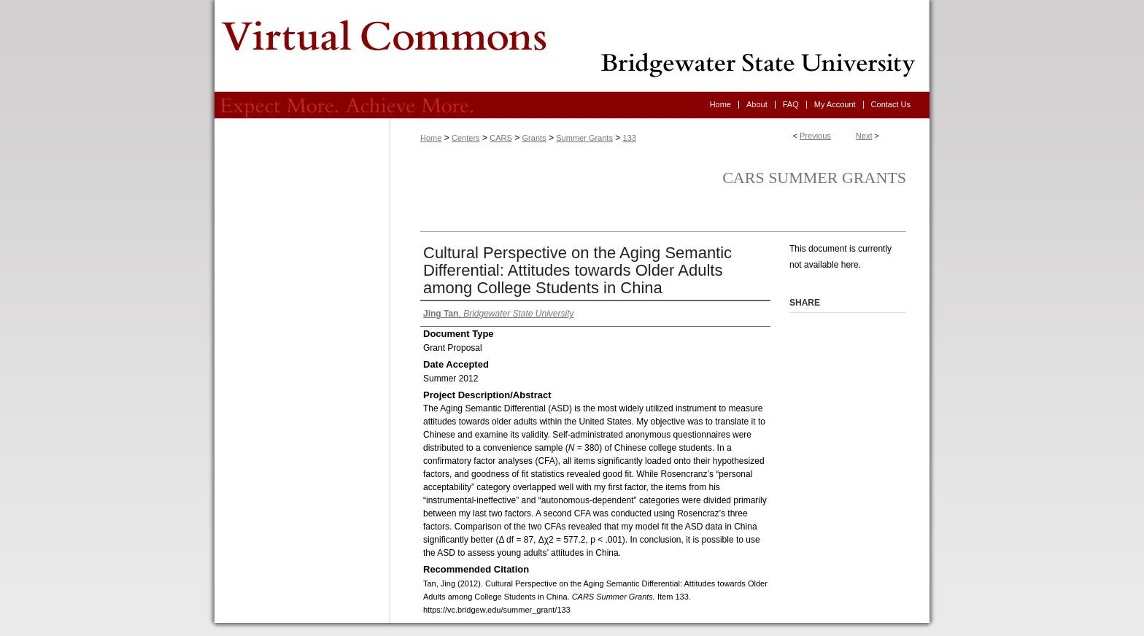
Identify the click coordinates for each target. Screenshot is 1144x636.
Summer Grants (584, 137)
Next (864, 135)
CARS (501, 137)
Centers (466, 137)
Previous (815, 135)
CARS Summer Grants (814, 177)
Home (430, 137)
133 (629, 137)
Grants (534, 137)
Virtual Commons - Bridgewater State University (572, 46)
